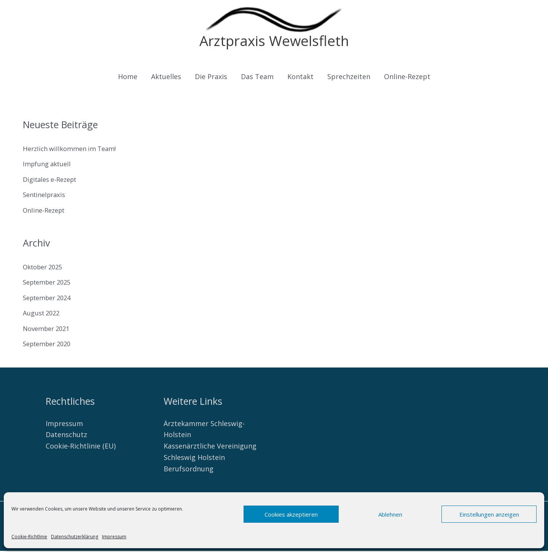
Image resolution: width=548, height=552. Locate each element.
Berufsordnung (188, 469)
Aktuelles (166, 78)
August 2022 (43, 314)
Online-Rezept (407, 78)
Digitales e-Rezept (53, 180)
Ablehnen (390, 514)
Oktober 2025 (45, 268)
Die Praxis (211, 78)
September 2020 (50, 345)
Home (127, 78)
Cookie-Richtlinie (29, 536)
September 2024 (50, 299)
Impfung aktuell (49, 165)
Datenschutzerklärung (74, 536)
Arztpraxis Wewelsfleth (274, 41)
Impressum (114, 536)
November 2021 (49, 329)
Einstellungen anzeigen (489, 514)
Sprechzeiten (348, 78)
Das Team (257, 78)
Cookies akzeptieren (291, 514)
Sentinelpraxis (46, 195)
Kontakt (300, 78)
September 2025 (50, 283)
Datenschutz (66, 436)
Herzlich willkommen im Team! (73, 149)
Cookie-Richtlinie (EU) (81, 447)
